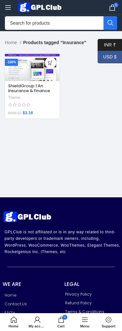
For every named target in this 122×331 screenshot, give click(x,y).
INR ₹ (107, 45)
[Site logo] (40, 6)
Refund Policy (78, 303)
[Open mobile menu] (8, 7)
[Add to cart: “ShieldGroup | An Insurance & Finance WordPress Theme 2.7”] (50, 62)
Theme (14, 97)
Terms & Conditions (84, 311)
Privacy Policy (78, 294)
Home (11, 42)
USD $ (107, 57)
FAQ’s (10, 312)
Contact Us (16, 304)
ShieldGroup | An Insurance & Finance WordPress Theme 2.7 (31, 90)
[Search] (61, 23)
